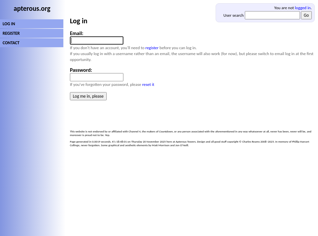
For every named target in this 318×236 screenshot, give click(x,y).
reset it (148, 84)
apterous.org (32, 8)
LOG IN (9, 24)
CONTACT (11, 43)
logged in (303, 7)
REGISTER (11, 33)
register (152, 47)
